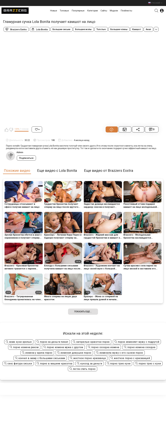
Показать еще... (83, 311)
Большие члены (118, 29)
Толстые (101, 29)
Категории (92, 10)
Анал (148, 29)
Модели (114, 10)
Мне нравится (6, 130)
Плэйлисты (126, 10)
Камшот (136, 29)
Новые (53, 10)
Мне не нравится (11, 130)
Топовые (64, 10)
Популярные (78, 10)
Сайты (104, 10)
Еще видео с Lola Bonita (57, 171)
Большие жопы (83, 29)
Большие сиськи (61, 29)
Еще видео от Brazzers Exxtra (108, 171)
